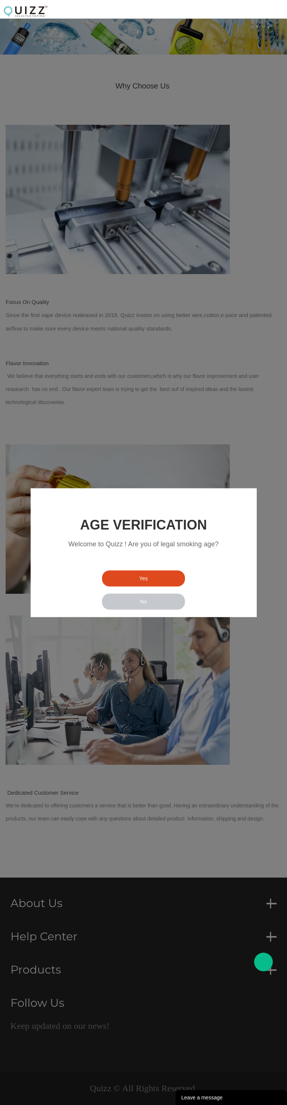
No (143, 601)
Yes (143, 578)
